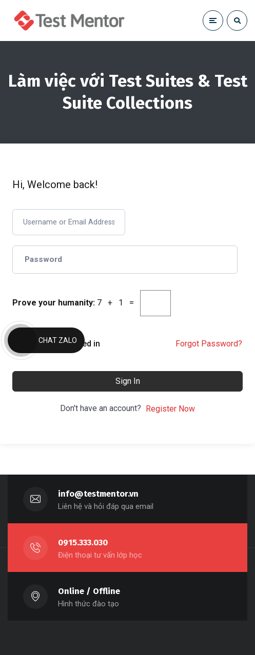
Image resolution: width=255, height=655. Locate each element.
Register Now (170, 409)
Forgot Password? (208, 344)
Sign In (127, 381)
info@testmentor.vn (98, 494)
